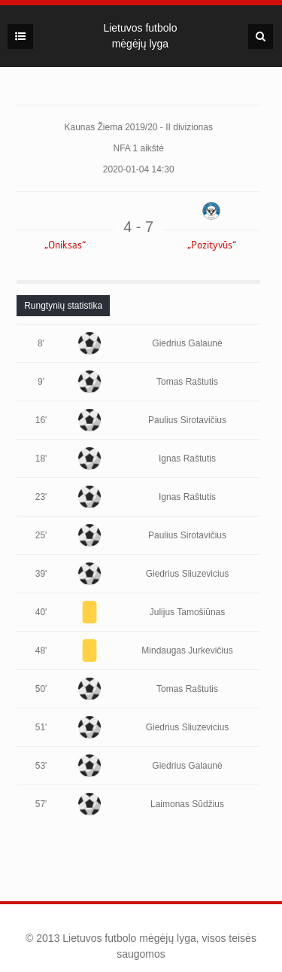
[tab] (63, 305)
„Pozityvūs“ (211, 245)
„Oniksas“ (65, 245)
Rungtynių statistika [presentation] (63, 305)
